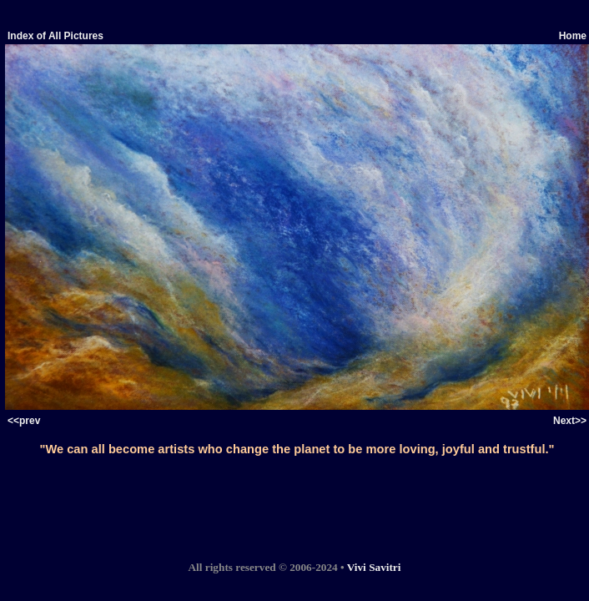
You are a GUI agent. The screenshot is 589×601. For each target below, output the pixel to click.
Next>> (569, 421)
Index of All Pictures (55, 36)
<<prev (24, 421)
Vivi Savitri (374, 567)
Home (572, 36)
